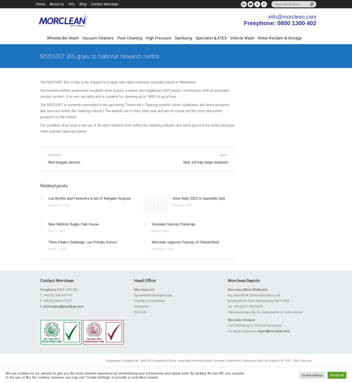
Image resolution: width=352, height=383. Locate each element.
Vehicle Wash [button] (242, 38)
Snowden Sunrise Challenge (173, 224)
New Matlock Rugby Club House (73, 224)
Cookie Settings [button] (312, 375)
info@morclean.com (292, 17)
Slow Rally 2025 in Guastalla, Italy (199, 198)
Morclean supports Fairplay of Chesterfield (185, 242)
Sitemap (306, 360)
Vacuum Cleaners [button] (98, 38)
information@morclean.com (63, 306)
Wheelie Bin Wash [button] (63, 38)
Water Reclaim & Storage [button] (280, 38)
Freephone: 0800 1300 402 (280, 23)
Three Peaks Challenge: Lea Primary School (82, 242)
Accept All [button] (337, 375)
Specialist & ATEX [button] (211, 38)
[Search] (293, 4)
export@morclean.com (273, 331)
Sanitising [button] (183, 38)
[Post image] (42, 198)
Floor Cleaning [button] (129, 38)
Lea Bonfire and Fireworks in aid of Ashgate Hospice (89, 198)
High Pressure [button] (158, 38)
